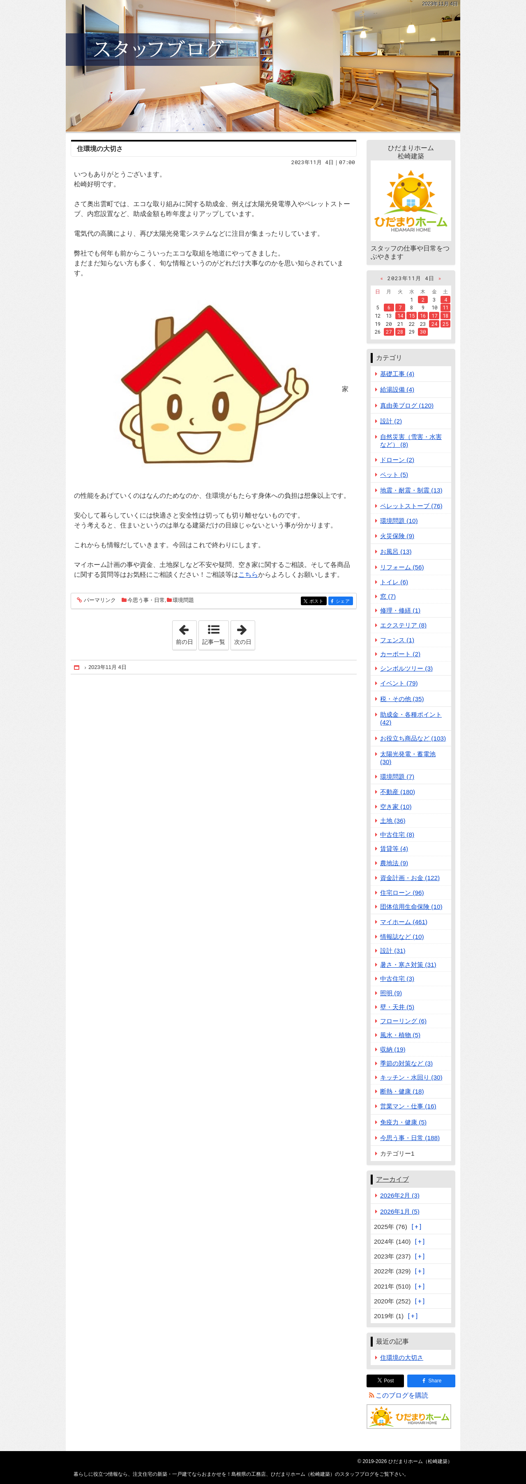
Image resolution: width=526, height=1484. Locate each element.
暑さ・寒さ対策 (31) (408, 964)
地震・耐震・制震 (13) (411, 490)
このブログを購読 (402, 1395)
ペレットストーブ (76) (411, 505)
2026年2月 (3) (400, 1195)
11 (445, 307)
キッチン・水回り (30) (411, 1077)
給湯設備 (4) (397, 389)
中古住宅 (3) (397, 978)
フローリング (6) (403, 1020)
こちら (248, 574)
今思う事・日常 (146, 600)
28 (400, 331)
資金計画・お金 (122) (410, 877)
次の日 (244, 633)
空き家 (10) (396, 806)
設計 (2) (391, 421)
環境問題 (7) (397, 776)
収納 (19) (393, 1049)
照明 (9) (391, 992)
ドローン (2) (397, 459)
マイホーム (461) (403, 921)
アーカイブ (392, 1179)
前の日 (186, 633)
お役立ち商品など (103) (413, 738)
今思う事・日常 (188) (410, 1137)
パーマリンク (99, 600)
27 (389, 331)
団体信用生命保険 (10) (411, 906)
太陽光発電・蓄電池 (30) (408, 757)
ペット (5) (394, 474)
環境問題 (183, 600)
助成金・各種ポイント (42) (411, 718)
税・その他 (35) (402, 698)
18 (445, 315)
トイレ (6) (394, 581)
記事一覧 (213, 642)
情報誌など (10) (402, 936)
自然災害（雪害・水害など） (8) (411, 440)
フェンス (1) (397, 639)
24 (434, 323)
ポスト (317, 601)
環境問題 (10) (399, 520)
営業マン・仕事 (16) (408, 1106)
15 (412, 315)
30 (423, 331)
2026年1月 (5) (400, 1211)
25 (445, 323)
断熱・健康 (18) (402, 1091)
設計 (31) (393, 950)
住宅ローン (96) (402, 892)
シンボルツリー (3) (406, 668)
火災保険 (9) (397, 535)
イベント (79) (399, 683)
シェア (344, 601)
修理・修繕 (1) (400, 610)
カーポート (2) (400, 653)
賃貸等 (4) (394, 848)
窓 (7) (388, 596)
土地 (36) (393, 820)
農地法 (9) (394, 862)
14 (400, 315)
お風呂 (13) (396, 551)
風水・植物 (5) (400, 1034)
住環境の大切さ (100, 148)
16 (423, 315)
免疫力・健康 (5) (403, 1122)
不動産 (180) (397, 791)
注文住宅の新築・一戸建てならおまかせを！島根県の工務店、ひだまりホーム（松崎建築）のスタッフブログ (263, 66)
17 (434, 315)
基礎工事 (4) (397, 373)
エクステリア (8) (403, 625)
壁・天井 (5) (397, 1006)
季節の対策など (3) (406, 1063)
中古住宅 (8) (397, 834)
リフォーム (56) (402, 567)
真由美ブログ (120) (407, 405)
